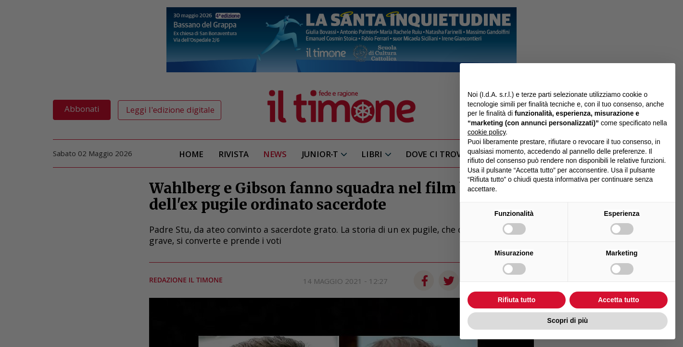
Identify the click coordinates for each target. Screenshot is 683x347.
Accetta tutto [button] (618, 300)
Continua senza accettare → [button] (623, 75)
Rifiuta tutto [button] (517, 300)
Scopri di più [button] (567, 320)
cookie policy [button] (487, 132)
